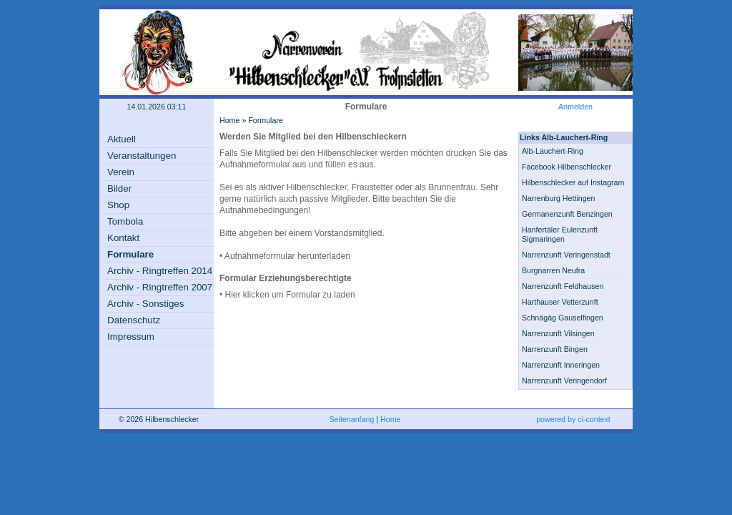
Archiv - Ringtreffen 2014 (159, 270)
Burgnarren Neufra (553, 270)
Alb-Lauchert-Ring (552, 151)
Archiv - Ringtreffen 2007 (159, 287)
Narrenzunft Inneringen (561, 364)
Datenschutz (133, 320)
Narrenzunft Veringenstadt (566, 254)
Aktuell (121, 139)
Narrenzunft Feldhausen (562, 286)
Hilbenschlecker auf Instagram (573, 182)
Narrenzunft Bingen (555, 349)
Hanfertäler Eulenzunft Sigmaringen (560, 234)
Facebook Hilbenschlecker (566, 166)
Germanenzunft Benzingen (567, 214)
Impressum (130, 336)
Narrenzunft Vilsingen (558, 333)
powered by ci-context (573, 419)
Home (229, 120)
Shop (118, 205)
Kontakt (123, 237)
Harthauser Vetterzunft (560, 302)
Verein (120, 172)
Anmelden (575, 106)
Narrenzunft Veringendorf (564, 380)
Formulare (130, 254)
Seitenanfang (352, 419)
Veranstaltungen (141, 155)
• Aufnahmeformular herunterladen (284, 256)
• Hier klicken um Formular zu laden (287, 295)
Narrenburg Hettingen (558, 198)
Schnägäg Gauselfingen (562, 317)
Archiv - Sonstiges (145, 303)
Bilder (119, 188)
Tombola (125, 221)
